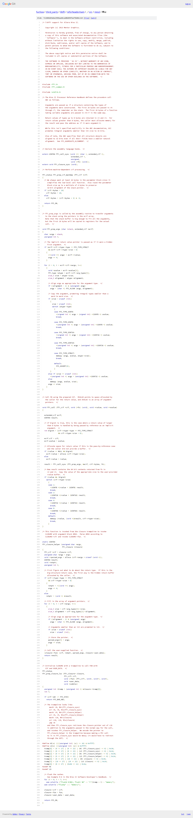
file (87, 18)
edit (94, 18)
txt (182, 814)
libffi (62, 11)
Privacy (21, 814)
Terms (28, 814)
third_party (52, 11)
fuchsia (40, 11)
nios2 (97, 11)
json (189, 814)
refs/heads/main (75, 11)
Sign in (188, 4)
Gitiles (14, 814)
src (90, 11)
